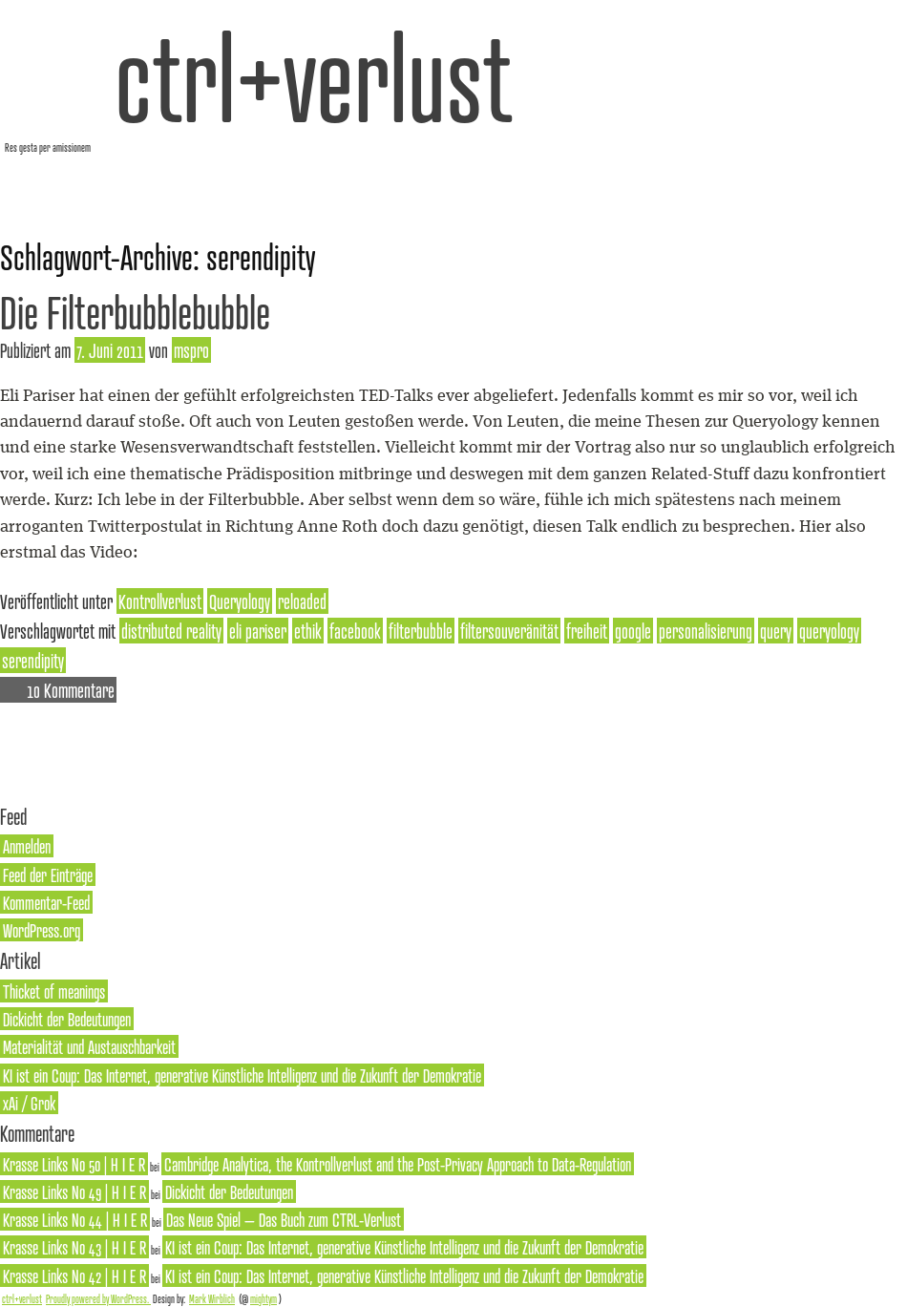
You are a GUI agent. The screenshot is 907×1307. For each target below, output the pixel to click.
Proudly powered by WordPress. (98, 1298)
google (633, 630)
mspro (191, 350)
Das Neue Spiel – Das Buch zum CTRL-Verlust (283, 1219)
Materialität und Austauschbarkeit (89, 1046)
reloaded (302, 601)
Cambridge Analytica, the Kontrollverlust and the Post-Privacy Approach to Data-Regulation (397, 1163)
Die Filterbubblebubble (135, 312)
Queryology (239, 601)
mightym (263, 1298)
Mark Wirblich (212, 1298)
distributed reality (171, 630)
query (775, 630)
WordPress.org (41, 929)
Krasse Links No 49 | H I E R (74, 1191)
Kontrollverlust (159, 601)
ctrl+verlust (314, 76)
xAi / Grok (29, 1102)
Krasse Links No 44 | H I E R (75, 1219)
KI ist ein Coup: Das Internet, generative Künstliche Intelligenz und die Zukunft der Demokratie (242, 1075)
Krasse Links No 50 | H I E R (74, 1163)
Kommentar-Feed (46, 902)
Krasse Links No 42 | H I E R (74, 1275)
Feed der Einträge (48, 874)
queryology (829, 630)
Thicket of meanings (54, 991)
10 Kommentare (71, 690)
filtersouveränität (509, 630)
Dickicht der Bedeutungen (67, 1018)
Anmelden (27, 845)
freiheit (586, 630)
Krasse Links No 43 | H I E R (74, 1246)
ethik (308, 630)
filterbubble (421, 630)
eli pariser (257, 630)
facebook (355, 630)
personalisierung (705, 630)
